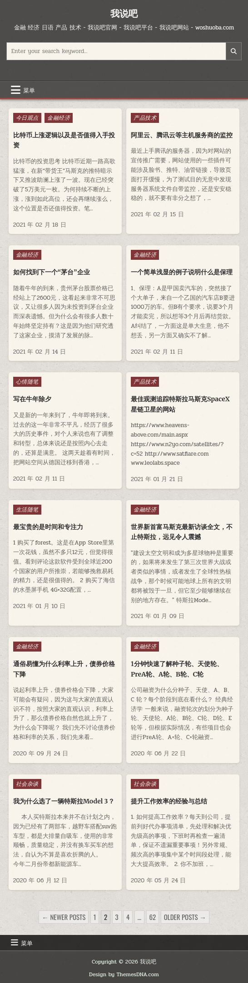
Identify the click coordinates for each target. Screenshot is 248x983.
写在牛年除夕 (32, 399)
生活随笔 (27, 509)
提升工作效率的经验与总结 (169, 801)
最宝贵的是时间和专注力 (48, 527)
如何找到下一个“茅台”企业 (51, 272)
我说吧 (124, 13)
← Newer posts (63, 917)
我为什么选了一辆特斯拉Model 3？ (63, 801)
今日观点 (27, 118)
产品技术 (145, 118)
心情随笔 (27, 382)
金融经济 (58, 118)
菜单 (29, 89)
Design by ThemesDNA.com (124, 974)
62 (152, 917)
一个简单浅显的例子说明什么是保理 (182, 272)
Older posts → (185, 917)
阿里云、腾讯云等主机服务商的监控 (182, 135)
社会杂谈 (27, 784)
